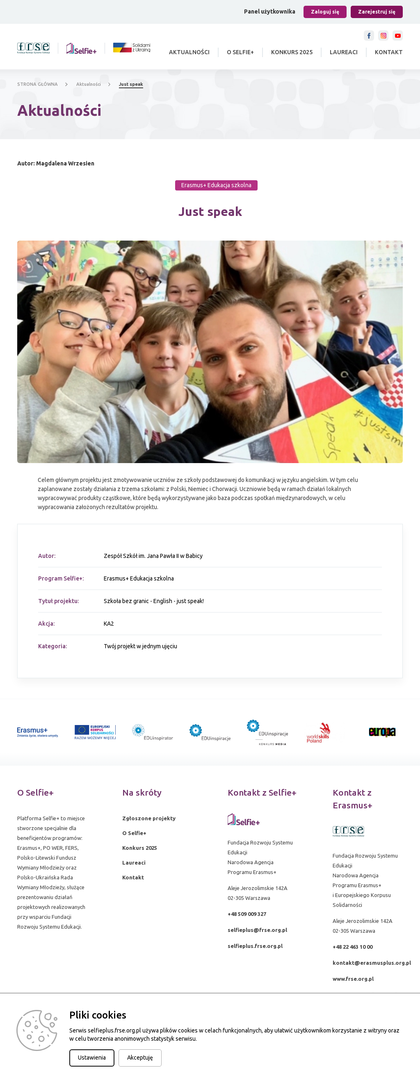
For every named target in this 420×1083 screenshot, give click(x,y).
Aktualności (189, 52)
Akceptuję (140, 1057)
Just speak (131, 84)
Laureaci (344, 52)
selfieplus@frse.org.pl (257, 930)
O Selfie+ (240, 52)
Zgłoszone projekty (149, 818)
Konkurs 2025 (292, 52)
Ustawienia (92, 1057)
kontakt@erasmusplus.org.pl (372, 963)
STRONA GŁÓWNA (37, 84)
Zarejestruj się (376, 11)
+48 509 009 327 (247, 914)
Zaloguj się (325, 11)
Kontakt (389, 52)
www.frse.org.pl (353, 979)
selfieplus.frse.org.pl (255, 946)
